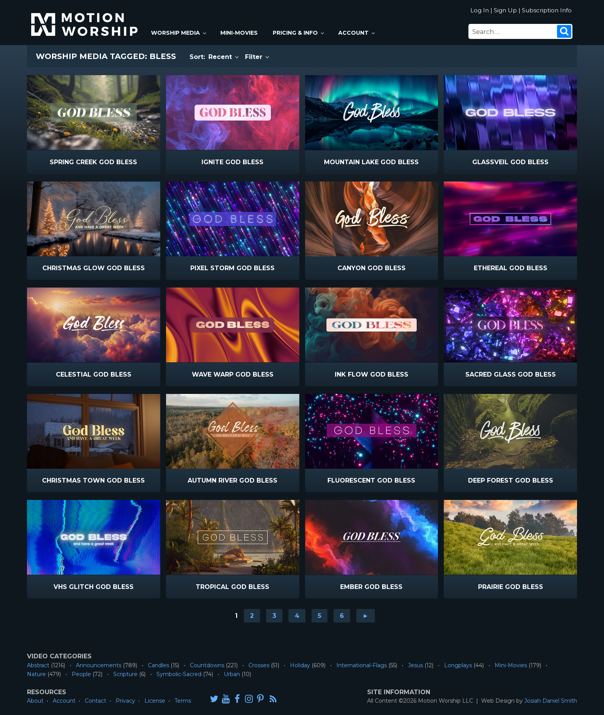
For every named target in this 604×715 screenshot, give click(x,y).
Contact (95, 700)
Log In (479, 10)
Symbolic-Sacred (178, 674)
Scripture (125, 674)
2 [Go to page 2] (252, 615)
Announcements (98, 665)
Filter (257, 57)
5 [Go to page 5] (319, 615)
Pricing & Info (299, 32)
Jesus (415, 665)
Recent (224, 57)
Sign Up (505, 10)
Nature (36, 674)
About (35, 700)
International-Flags (361, 665)
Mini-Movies (239, 32)
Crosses (258, 665)
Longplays (458, 665)
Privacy (125, 700)
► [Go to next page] (365, 615)
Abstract (38, 665)
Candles (158, 665)
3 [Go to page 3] (274, 615)
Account (357, 32)
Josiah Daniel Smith (550, 700)
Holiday (300, 665)
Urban (232, 674)
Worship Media (179, 32)
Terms (182, 700)
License (154, 700)
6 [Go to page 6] (342, 615)
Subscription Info (547, 10)
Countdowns (207, 665)
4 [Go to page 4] (297, 615)
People (81, 674)
